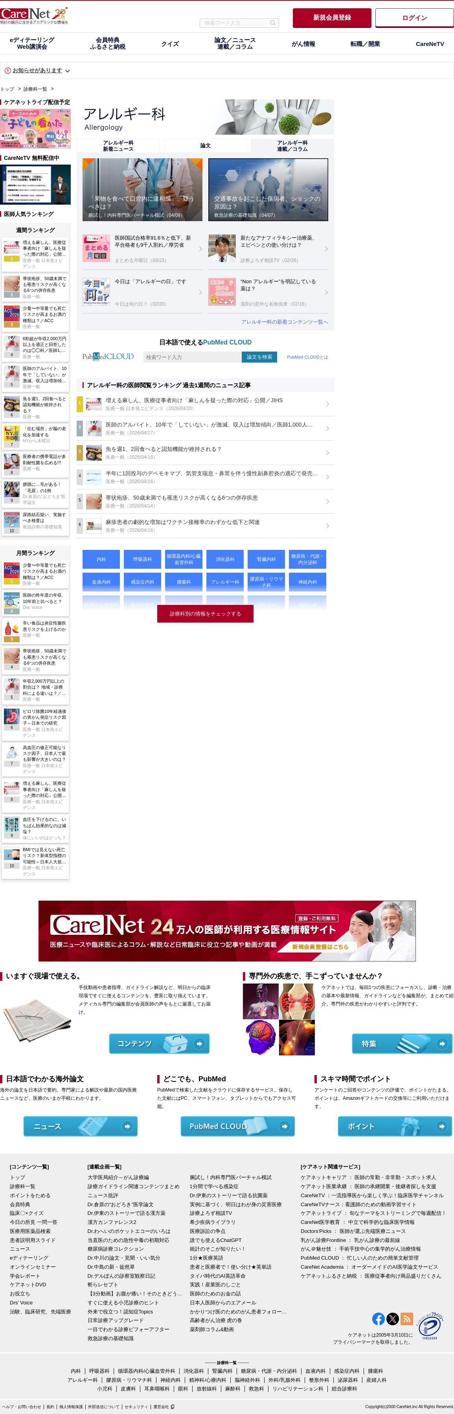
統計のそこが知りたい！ (218, 1249)
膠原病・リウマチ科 (129, 1380)
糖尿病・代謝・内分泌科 (269, 1371)
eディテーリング (29, 1258)
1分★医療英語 (206, 1258)
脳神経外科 (247, 1380)
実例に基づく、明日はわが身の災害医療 (236, 1204)
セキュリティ (136, 1407)
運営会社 (161, 1407)
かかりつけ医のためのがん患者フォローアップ (239, 1312)
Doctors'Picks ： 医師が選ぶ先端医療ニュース (353, 1231)
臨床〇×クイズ (27, 1213)
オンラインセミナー (33, 1267)
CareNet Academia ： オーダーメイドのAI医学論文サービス (369, 1267)
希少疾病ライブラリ (213, 1222)
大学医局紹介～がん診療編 (118, 1177)
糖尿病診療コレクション (116, 1249)
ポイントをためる (30, 1195)
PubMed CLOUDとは (307, 357)
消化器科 (194, 1371)
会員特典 (20, 1204)
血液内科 (315, 1371)
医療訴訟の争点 (208, 1231)
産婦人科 (376, 1380)
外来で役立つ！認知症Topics (120, 1312)
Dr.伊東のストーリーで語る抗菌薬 (229, 1195)
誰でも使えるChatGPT (216, 1240)
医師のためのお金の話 (215, 1294)
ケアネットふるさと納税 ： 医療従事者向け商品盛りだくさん (371, 1276)
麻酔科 (233, 1389)
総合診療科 (344, 1389)
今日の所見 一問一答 (33, 1222)
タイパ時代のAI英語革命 (218, 1276)
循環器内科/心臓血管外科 (147, 1371)
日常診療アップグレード (116, 1320)
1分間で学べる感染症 (214, 1186)
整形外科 (319, 1380)
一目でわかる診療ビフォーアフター (128, 1329)
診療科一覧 (35, 89)
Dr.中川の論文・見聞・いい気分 (124, 1258)
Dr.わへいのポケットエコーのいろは (129, 1231)
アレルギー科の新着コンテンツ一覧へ (284, 322)
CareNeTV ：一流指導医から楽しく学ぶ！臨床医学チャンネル (372, 1195)
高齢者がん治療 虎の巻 (216, 1320)
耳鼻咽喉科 (157, 1389)
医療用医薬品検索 (30, 1231)
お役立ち (20, 1294)
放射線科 (207, 1389)
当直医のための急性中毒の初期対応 (128, 1240)
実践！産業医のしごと (215, 1285)
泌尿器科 (348, 1380)
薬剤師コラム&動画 (212, 1329)
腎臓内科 (222, 1371)
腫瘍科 (375, 1371)
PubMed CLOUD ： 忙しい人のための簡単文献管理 (360, 1258)
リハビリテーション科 (297, 1389)
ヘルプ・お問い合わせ (21, 1407)
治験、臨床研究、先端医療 (40, 1312)
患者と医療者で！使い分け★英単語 (231, 1267)
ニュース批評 (103, 1195)
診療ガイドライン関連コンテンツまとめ (134, 1186)
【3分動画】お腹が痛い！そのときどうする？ (137, 1294)
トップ (7, 89)
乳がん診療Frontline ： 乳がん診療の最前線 (350, 1240)
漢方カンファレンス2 (112, 1222)
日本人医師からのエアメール (223, 1303)
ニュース (20, 1249)
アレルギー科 (82, 1380)
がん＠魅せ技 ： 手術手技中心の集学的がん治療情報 (361, 1249)
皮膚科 (128, 1389)
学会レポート (25, 1276)
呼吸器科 (99, 1371)
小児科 (104, 1389)
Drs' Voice (21, 1303)
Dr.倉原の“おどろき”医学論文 (121, 1204)
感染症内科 (347, 1371)
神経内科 (170, 1380)
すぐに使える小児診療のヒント (123, 1303)
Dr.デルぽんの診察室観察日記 (122, 1276)
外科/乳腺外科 (284, 1380)
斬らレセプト (103, 1285)
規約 (50, 1407)
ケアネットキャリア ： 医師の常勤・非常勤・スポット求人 (368, 1177)
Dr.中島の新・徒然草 (111, 1267)
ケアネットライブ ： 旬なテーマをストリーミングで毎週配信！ (374, 1213)
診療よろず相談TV (211, 1213)
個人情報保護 (71, 1407)
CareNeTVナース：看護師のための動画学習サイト (359, 1204)
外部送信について (103, 1407)
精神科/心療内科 (207, 1380)
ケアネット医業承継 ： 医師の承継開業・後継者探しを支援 (368, 1186)
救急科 (256, 1389)
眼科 (183, 1389)
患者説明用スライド (33, 1240)
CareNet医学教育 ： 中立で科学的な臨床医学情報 (358, 1222)
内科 (76, 1371)
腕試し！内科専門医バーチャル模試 (231, 1177)
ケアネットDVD (28, 1285)
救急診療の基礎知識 (111, 1338)
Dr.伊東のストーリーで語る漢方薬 (127, 1213)
